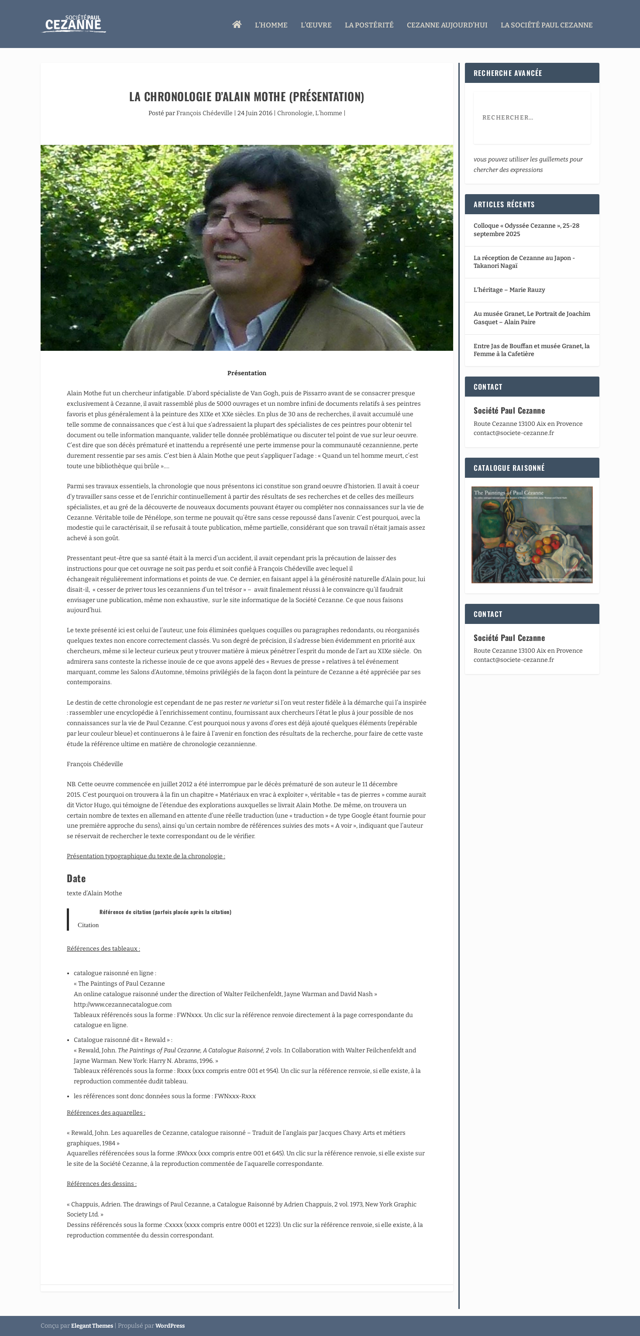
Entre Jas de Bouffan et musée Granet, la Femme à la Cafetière (532, 350)
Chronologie (295, 113)
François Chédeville (204, 113)
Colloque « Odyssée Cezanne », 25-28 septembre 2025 (526, 229)
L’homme (271, 23)
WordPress (170, 1325)
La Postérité (369, 23)
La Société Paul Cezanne (547, 23)
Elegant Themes (92, 1325)
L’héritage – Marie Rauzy (509, 290)
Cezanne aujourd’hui (447, 23)
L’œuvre (316, 23)
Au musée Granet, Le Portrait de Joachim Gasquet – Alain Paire (532, 317)
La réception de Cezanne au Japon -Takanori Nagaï (524, 262)
